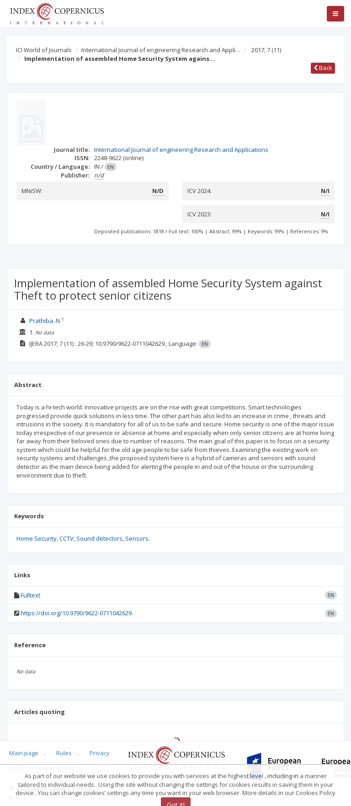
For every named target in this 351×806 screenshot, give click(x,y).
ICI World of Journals (44, 50)
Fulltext (30, 595)
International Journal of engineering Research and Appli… (160, 50)
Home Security (36, 538)
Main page (23, 753)
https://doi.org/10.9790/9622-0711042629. (77, 613)
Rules (64, 753)
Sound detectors (99, 538)
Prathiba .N (44, 321)
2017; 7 (266, 50)
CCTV (66, 538)
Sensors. (137, 538)
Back (323, 68)
